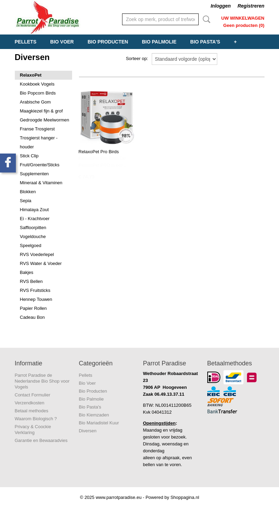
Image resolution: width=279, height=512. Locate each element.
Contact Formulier (32, 394)
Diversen (88, 430)
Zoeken (205, 19)
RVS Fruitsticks (35, 290)
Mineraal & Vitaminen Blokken (41, 187)
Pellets (26, 42)
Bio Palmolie (159, 42)
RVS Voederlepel (37, 254)
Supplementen (34, 173)
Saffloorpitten (33, 227)
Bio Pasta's (205, 42)
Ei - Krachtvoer (35, 218)
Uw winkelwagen (243, 18)
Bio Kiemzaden (94, 414)
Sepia (25, 200)
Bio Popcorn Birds (38, 93)
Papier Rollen (33, 308)
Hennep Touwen (36, 299)
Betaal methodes (32, 410)
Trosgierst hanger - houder (39, 142)
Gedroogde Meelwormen (44, 119)
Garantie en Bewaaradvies (41, 440)
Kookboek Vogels (37, 84)
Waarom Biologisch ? (36, 418)
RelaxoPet (31, 75)
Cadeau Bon (32, 317)
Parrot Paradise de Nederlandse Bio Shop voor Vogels (42, 381)
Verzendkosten (29, 402)
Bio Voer (62, 42)
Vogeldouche (33, 236)
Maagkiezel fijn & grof (41, 111)
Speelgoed (30, 245)
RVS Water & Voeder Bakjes (41, 268)
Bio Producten (108, 42)
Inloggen (221, 6)
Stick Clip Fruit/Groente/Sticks (40, 160)
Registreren (251, 6)
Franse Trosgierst (37, 128)
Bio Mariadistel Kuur (99, 422)
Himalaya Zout (34, 209)
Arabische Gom (35, 102)
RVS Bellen (31, 281)
